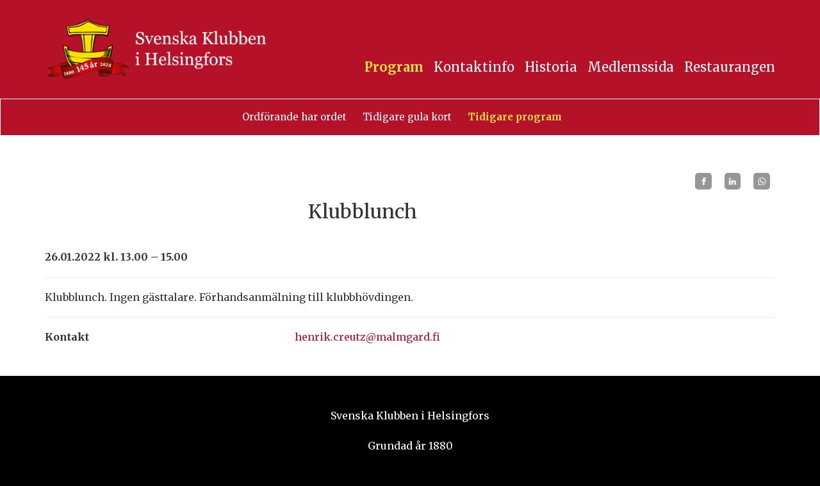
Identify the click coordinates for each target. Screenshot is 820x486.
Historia (551, 67)
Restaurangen (729, 67)
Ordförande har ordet (294, 117)
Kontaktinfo (474, 67)
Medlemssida (630, 67)
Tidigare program (515, 117)
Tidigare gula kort (407, 117)
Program (394, 67)
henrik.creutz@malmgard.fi (367, 336)
